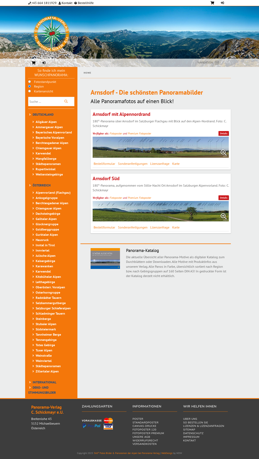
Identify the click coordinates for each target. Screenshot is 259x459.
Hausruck (42, 240)
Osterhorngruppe (48, 292)
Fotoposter (116, 133)
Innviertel (42, 250)
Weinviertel (44, 361)
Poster (138, 419)
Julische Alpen (46, 256)
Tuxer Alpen (44, 350)
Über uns (190, 419)
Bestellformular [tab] (104, 164)
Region (39, 86)
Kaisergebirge (45, 261)
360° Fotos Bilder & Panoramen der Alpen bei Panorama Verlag (126, 453)
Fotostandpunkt (45, 82)
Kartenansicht (43, 91)
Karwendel (43, 153)
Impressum (191, 437)
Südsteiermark (46, 329)
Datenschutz (193, 433)
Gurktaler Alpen (47, 235)
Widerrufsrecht (145, 440)
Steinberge (43, 319)
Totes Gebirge (45, 345)
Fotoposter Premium (148, 433)
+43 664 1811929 (44, 3)
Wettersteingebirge (49, 174)
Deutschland (43, 114)
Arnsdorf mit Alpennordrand (121, 114)
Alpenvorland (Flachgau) (53, 192)
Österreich (41, 185)
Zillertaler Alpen (47, 371)
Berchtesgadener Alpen (52, 143)
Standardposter (145, 422)
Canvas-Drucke (144, 426)
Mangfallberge (46, 159)
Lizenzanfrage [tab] (159, 164)
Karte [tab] (176, 164)
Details (223, 133)
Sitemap (189, 430)
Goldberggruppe (47, 229)
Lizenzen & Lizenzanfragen (203, 426)
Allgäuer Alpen (46, 122)
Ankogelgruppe (47, 198)
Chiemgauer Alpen (48, 148)
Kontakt (66, 3)
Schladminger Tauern (50, 313)
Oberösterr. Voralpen (50, 287)
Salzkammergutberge (51, 303)
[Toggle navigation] (209, 63)
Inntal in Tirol (45, 245)
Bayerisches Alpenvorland (54, 132)
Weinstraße (44, 355)
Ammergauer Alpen (49, 127)
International (44, 382)
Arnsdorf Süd (106, 178)
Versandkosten (145, 444)
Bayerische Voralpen (50, 137)
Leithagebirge (45, 282)
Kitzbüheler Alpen (48, 277)
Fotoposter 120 (144, 430)
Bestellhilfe (85, 3)
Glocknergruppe (47, 224)
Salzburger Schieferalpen (53, 308)
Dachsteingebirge (48, 214)
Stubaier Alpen (46, 324)
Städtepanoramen (48, 164)
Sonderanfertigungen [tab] (133, 164)
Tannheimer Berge (48, 334)
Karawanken (44, 266)
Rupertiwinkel (46, 169)
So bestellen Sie (195, 422)
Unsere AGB (141, 437)
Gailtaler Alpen (46, 219)
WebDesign (167, 453)
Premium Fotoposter (139, 133)
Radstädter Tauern (48, 298)
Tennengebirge (46, 340)
